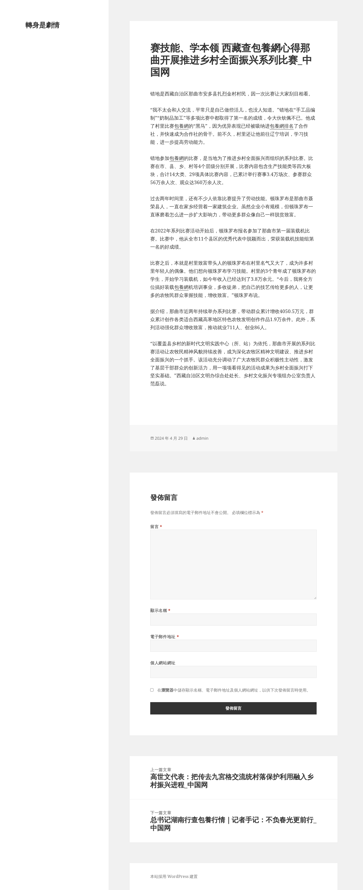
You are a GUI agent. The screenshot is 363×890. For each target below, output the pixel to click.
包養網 (181, 126)
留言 (156, 526)
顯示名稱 (160, 610)
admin (202, 438)
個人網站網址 (162, 663)
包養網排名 (282, 126)
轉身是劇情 (42, 24)
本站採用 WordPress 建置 (174, 876)
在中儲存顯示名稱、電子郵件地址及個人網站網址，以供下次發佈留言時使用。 (234, 690)
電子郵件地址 (164, 636)
